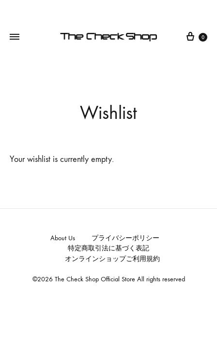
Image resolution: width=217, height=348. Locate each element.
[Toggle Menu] (14, 37)
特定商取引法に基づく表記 (108, 248)
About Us (62, 238)
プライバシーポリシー (125, 238)
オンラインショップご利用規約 (112, 259)
